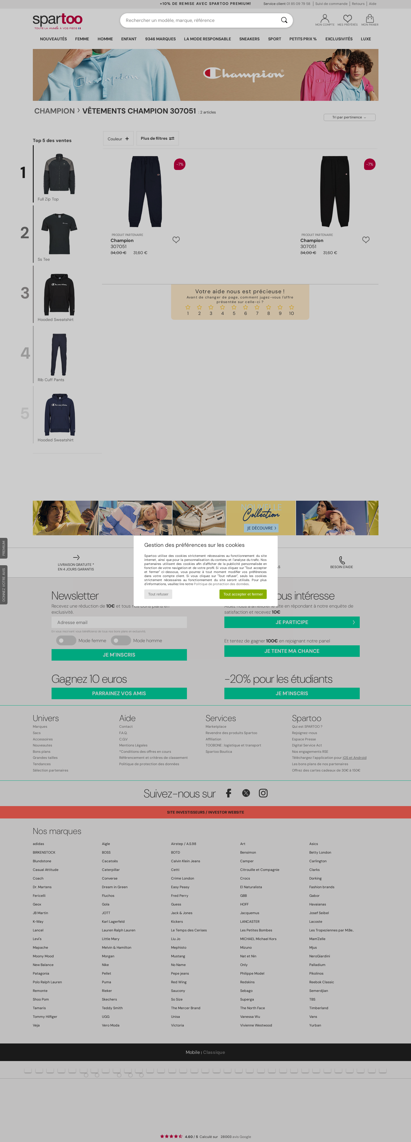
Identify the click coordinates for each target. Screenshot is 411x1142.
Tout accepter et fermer (243, 594)
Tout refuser (158, 594)
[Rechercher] (284, 20)
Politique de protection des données (221, 584)
